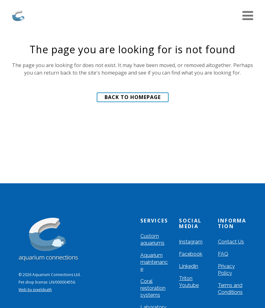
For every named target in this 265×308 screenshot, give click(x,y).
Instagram (191, 242)
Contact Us (231, 242)
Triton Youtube (189, 281)
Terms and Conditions (230, 288)
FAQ (223, 254)
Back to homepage (133, 97)
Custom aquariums (152, 239)
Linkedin (188, 266)
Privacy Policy (226, 269)
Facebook (190, 254)
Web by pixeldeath (35, 289)
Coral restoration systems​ (152, 288)
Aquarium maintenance (154, 262)
